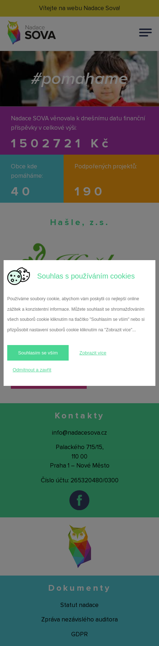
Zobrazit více (93, 353)
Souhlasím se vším (38, 353)
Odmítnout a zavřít (32, 369)
